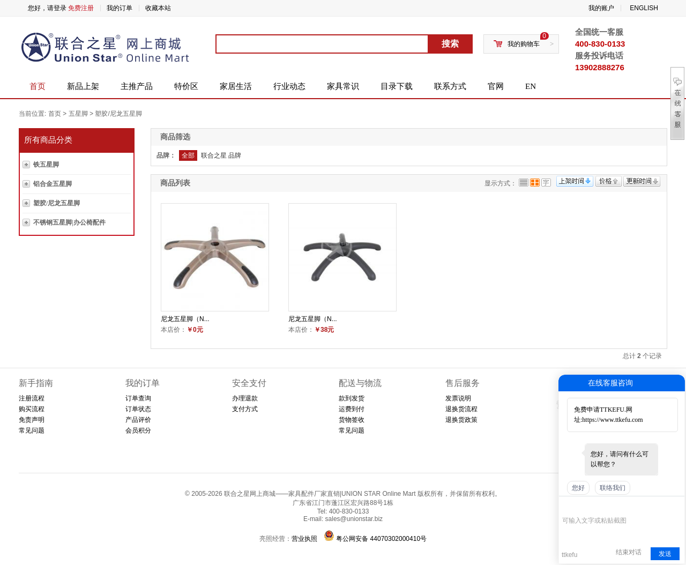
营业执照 (304, 538)
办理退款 (245, 398)
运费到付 (351, 409)
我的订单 (119, 8)
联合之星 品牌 (221, 155)
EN (530, 86)
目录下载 (397, 86)
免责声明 (31, 419)
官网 (496, 86)
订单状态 (138, 409)
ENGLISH (644, 8)
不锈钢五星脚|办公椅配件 (69, 222)
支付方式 (245, 409)
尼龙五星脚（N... (185, 319)
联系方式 (450, 86)
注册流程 (31, 398)
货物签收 (351, 419)
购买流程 (31, 409)
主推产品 (137, 86)
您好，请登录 (47, 8)
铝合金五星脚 (52, 184)
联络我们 (612, 488)
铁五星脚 (46, 164)
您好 (578, 488)
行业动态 (289, 86)
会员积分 (138, 430)
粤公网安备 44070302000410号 (381, 538)
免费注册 (81, 8)
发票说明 (458, 398)
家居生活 (236, 86)
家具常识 (343, 86)
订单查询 (138, 398)
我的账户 (601, 8)
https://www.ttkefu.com (612, 419)
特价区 (186, 86)
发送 (665, 553)
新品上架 (83, 86)
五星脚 (78, 113)
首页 (37, 86)
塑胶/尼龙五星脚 (118, 113)
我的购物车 (524, 44)
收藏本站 (158, 8)
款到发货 (351, 398)
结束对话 (629, 552)
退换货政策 (461, 419)
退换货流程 (461, 409)
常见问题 (31, 430)
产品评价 (138, 419)
